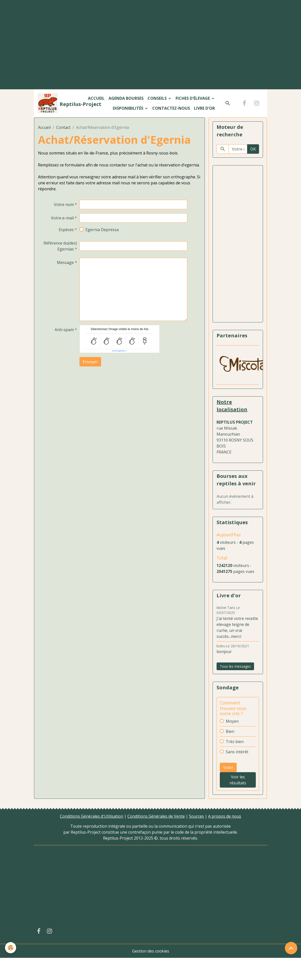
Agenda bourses (126, 98)
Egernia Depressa (102, 229)
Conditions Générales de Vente (156, 816)
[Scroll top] (291, 948)
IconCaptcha (118, 351)
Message (65, 262)
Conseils (158, 98)
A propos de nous (224, 816)
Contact (63, 127)
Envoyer (90, 361)
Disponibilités (128, 108)
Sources (196, 816)
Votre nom (64, 204)
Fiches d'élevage (193, 98)
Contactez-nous (171, 108)
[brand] (59, 103)
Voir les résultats (237, 780)
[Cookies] (10, 947)
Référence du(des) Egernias (60, 246)
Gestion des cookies (150, 951)
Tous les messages (235, 666)
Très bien (235, 741)
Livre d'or (204, 108)
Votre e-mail (62, 218)
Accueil (96, 98)
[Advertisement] (150, 36)
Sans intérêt (237, 752)
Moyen (232, 721)
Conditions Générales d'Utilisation (91, 816)
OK (253, 149)
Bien (230, 731)
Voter (228, 767)
